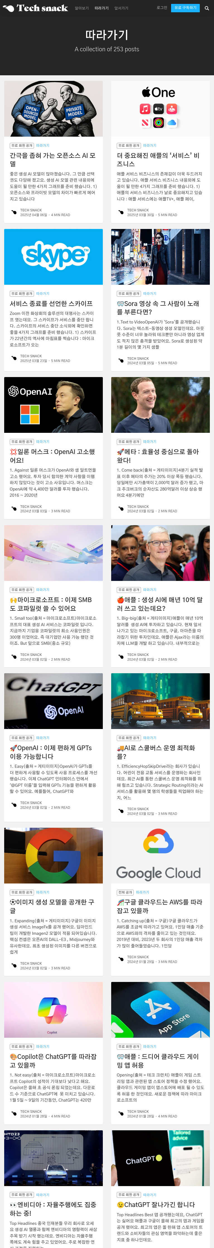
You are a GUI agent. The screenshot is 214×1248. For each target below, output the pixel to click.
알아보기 (82, 8)
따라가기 (101, 8)
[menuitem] (81, 8)
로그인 (162, 8)
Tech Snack (31, 210)
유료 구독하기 (185, 8)
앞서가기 (121, 8)
